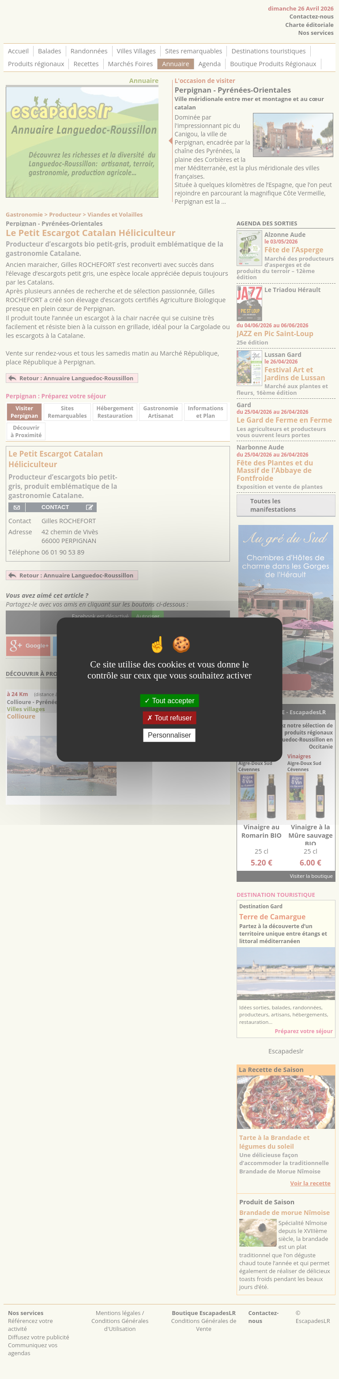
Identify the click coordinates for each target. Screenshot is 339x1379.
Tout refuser (169, 718)
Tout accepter (169, 700)
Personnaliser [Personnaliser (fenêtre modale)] (169, 735)
